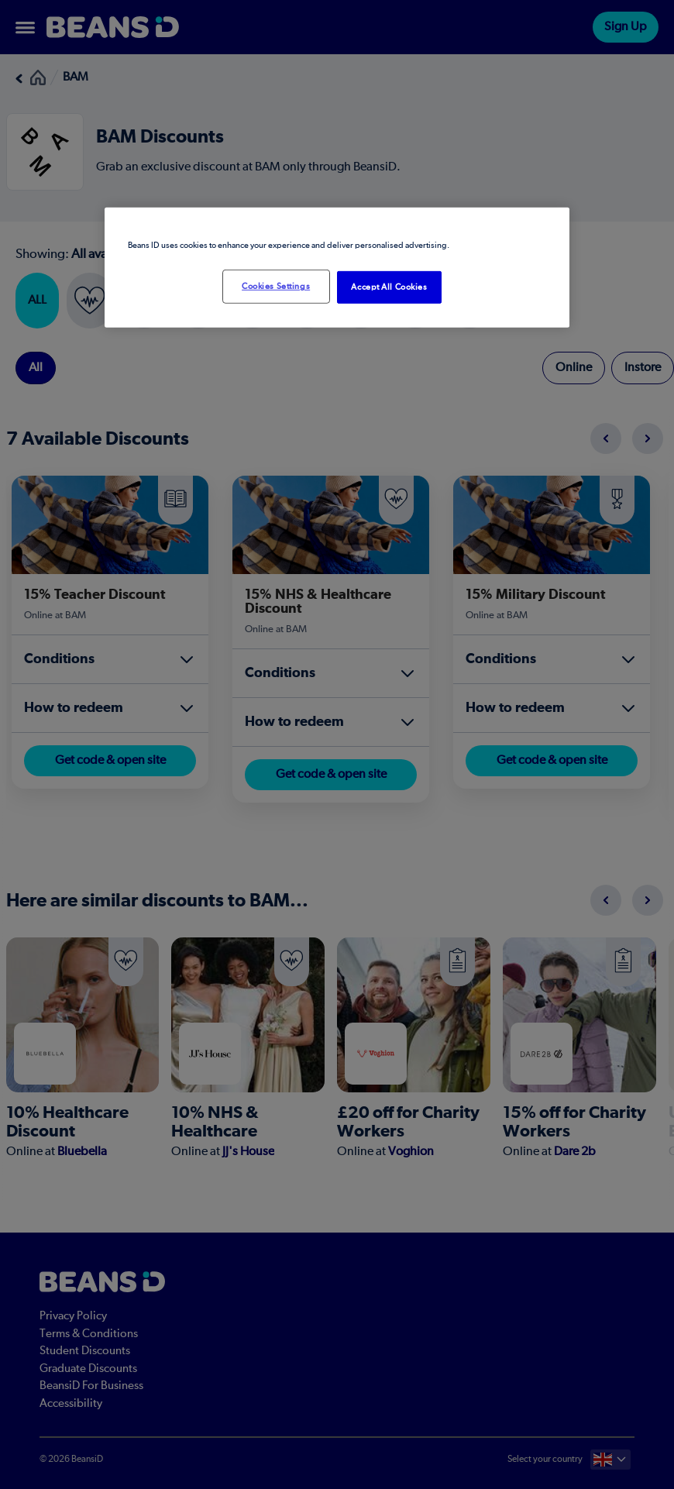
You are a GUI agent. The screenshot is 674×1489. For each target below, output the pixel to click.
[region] (337, 268)
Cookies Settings (276, 286)
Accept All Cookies (389, 287)
